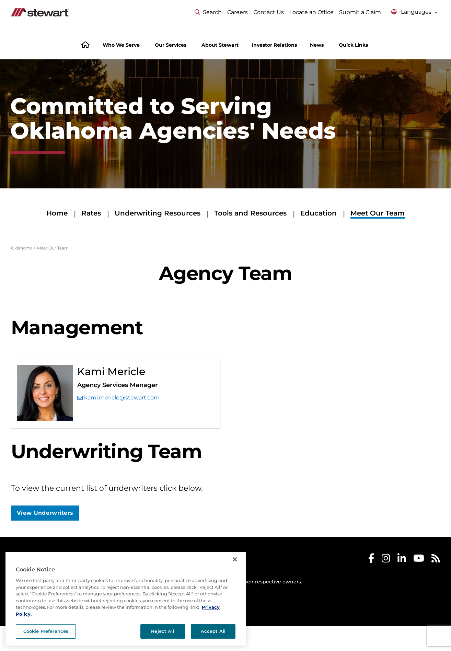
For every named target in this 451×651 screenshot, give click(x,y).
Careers (237, 12)
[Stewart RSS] (435, 560)
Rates (91, 213)
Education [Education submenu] (318, 213)
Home (57, 213)
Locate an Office (311, 12)
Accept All (213, 631)
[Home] (85, 45)
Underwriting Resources (157, 213)
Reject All (162, 631)
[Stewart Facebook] (371, 560)
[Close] (234, 559)
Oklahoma (22, 248)
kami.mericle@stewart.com (118, 398)
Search (208, 12)
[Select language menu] (414, 12)
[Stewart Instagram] (386, 560)
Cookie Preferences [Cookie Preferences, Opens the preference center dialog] (45, 631)
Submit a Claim (360, 12)
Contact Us (268, 12)
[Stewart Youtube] (418, 560)
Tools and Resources (250, 213)
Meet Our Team (377, 213)
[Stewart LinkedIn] (401, 560)
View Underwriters (45, 513)
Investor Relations (274, 45)
